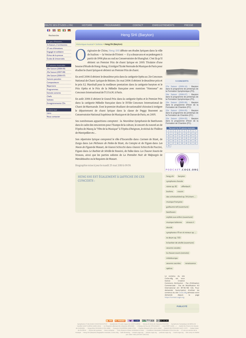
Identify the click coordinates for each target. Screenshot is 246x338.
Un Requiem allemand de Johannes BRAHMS (119, 326)
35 (195, 141)
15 (169, 136)
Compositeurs (53, 82)
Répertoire (51, 86)
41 (191, 143)
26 (186, 138)
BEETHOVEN (171, 212)
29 (169, 141)
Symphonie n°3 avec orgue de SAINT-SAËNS (125, 324)
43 (169, 146)
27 (191, 138)
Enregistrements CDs (56, 103)
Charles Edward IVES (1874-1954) (150, 328)
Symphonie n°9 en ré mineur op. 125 (182, 232)
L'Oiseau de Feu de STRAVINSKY (148, 326)
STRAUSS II (190, 222)
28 (195, 138)
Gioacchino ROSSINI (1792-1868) (99, 328)
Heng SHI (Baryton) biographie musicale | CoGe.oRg (101, 332)
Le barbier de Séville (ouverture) (180, 242)
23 (173, 138)
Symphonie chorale (174, 181)
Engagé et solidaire (55, 51)
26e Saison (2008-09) (56, 68)
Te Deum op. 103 (173, 237)
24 (177, 138)
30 (173, 141)
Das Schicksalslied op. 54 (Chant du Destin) (184, 196)
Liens (49, 113)
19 (186, 136)
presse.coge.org (151, 332)
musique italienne (174, 222)
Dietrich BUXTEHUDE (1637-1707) (176, 328)
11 (182, 133)
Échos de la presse (55, 55)
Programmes (112, 25)
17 (177, 136)
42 (195, 143)
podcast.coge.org (165, 332)
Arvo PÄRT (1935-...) (169, 326)
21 (195, 136)
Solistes (50, 99)
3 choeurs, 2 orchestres (57, 45)
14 (195, 133)
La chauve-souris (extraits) (177, 253)
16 (173, 136)
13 (191, 133)
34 (191, 141)
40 (186, 143)
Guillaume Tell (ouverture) (177, 207)
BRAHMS (169, 191)
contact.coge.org (138, 332)
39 (182, 143)
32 (182, 141)
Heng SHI (114, 50)
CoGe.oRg (183, 292)
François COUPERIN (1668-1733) (124, 328)
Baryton (181, 176)
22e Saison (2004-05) (176, 110)
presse (188, 25)
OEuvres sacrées (173, 263)
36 (169, 143)
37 (173, 143)
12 (186, 133)
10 (177, 133)
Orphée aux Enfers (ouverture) (179, 217)
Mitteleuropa (172, 258)
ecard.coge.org (178, 332)
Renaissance (190, 263)
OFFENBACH (185, 186)
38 (177, 143)
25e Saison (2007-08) (56, 72)
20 (191, 136)
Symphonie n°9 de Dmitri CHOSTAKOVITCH (92, 324)
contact (138, 25)
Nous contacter (53, 116)
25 (182, 138)
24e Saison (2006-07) (56, 75)
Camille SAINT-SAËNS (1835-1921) (89, 326)
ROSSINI (180, 191)
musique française (174, 202)
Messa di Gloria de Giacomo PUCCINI (156, 324)
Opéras (169, 268)
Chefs (49, 96)
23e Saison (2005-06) (176, 102)
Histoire (87, 25)
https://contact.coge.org (174, 297)
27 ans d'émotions (55, 48)
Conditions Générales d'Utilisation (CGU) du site (162, 330)
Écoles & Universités (56, 58)
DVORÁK (169, 227)
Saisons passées (54, 79)
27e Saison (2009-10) (176, 86)
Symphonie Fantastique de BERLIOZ (183, 324)
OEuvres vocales (173, 248)
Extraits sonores (54, 92)
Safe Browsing (125, 332)
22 (169, 138)
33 (186, 141)
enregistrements (163, 25)
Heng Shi (170, 176)
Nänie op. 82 (171, 186)
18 (182, 136)
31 (177, 141)
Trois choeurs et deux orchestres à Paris (130, 330)
